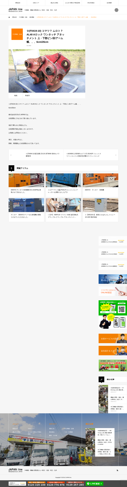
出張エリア (36, 3)
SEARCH (116, 10)
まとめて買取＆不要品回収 (72, 3)
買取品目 (17, 3)
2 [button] (47, 89)
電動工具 (51, 428)
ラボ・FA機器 (68, 432)
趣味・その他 (53, 435)
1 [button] (46, 89)
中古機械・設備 (69, 428)
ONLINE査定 (90, 3)
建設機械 (29, 45)
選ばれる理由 (54, 3)
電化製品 (51, 432)
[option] (47, 71)
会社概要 (109, 3)
